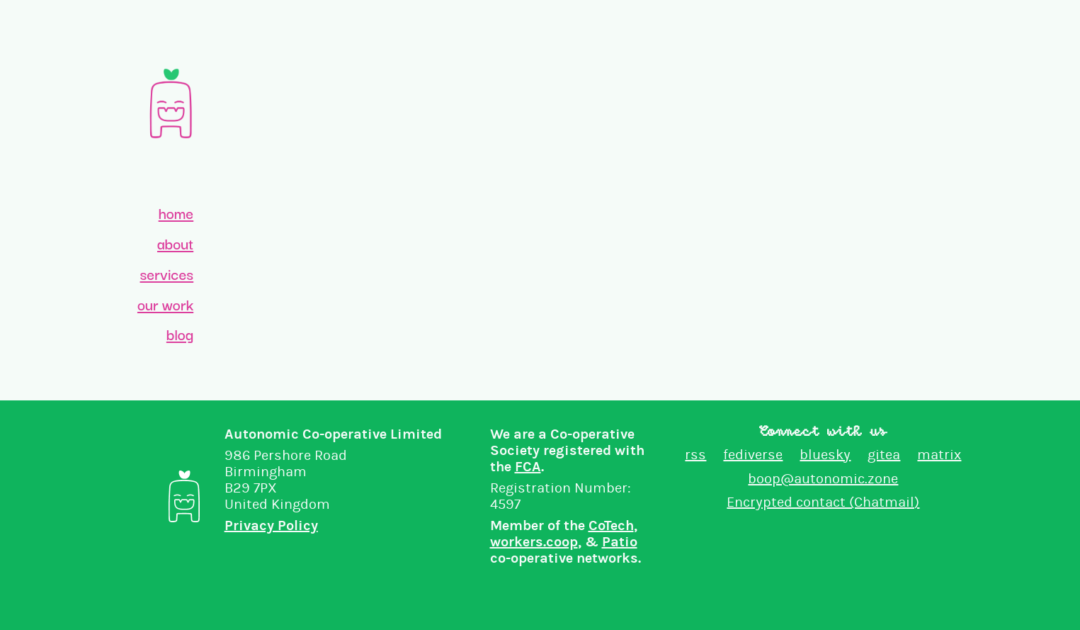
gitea (884, 454)
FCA (528, 467)
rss (695, 454)
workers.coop (534, 542)
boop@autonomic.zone (823, 479)
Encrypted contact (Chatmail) (823, 502)
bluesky (825, 454)
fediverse (753, 454)
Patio (619, 542)
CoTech (611, 525)
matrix (939, 454)
